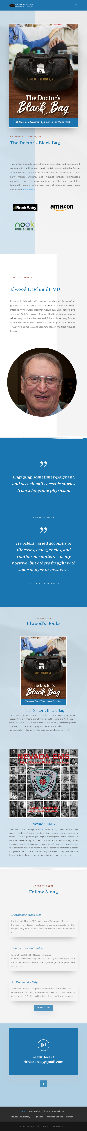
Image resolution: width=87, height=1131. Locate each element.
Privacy (69, 1116)
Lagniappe (38, 1116)
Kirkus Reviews (44, 517)
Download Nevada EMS (26, 915)
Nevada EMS (43, 824)
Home (22, 1111)
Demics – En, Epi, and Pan (28, 948)
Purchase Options (55, 1116)
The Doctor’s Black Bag (44, 710)
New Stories (34, 1111)
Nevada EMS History (20, 1116)
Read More (34, 189)
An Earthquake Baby (24, 982)
